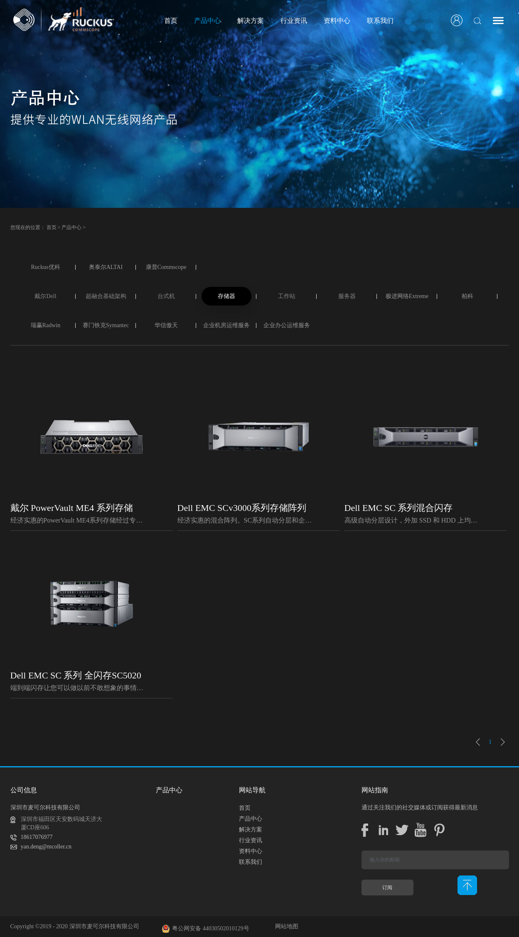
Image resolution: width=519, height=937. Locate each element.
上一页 (478, 742)
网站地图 (285, 926)
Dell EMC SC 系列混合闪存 (398, 508)
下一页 (503, 742)
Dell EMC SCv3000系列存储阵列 (241, 508)
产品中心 (71, 227)
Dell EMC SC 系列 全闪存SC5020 (75, 675)
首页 (170, 20)
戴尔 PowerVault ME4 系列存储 (71, 508)
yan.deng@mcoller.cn (46, 846)
